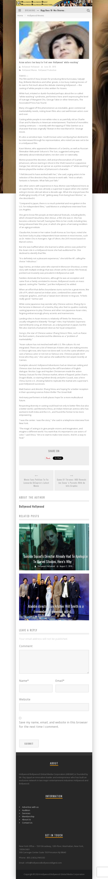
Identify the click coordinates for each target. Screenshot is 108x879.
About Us (26, 819)
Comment (26, 646)
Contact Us (27, 822)
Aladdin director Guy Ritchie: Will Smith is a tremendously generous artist (56, 609)
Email (59, 681)
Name (24, 681)
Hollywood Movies (29, 70)
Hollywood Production (47, 70)
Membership (28, 816)
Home (20, 15)
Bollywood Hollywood (30, 66)
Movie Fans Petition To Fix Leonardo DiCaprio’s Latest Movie (36, 482)
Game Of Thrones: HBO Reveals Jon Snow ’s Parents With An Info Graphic (71, 482)
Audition (26, 810)
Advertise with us (30, 807)
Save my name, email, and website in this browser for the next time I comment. (53, 724)
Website (24, 699)
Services (26, 813)
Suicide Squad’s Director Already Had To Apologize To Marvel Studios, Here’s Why (56, 559)
